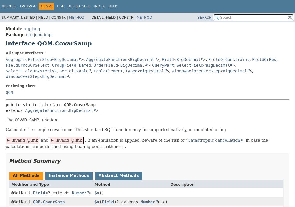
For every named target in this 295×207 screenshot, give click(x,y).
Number (79, 193)
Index (99, 6)
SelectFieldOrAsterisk (31, 71)
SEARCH (205, 18)
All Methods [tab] (26, 175)
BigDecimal (66, 59)
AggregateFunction (106, 59)
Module (9, 6)
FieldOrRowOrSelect (28, 65)
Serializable (73, 71)
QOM (9, 92)
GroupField (64, 65)
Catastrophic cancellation (214, 140)
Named (85, 65)
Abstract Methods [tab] (119, 175)
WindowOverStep (23, 76)
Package (28, 6)
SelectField (190, 65)
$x (96, 193)
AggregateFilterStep (29, 59)
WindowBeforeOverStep (196, 71)
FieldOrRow (264, 59)
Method (76, 18)
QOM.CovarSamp (49, 202)
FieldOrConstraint (228, 59)
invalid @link (25, 140)
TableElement (108, 71)
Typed (131, 71)
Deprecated (78, 6)
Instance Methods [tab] (69, 175)
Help (112, 6)
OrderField (106, 65)
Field (168, 59)
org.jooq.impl (39, 34)
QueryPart (163, 65)
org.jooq (32, 28)
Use (60, 6)
